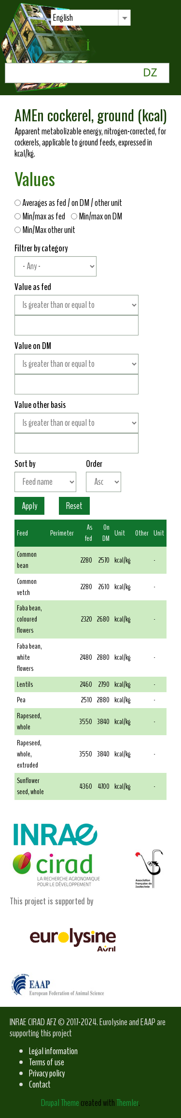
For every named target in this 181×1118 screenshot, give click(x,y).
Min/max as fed (42, 216)
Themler (127, 1102)
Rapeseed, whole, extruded (29, 754)
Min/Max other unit (44, 229)
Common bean (27, 560)
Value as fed (32, 286)
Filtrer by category (41, 248)
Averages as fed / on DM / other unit (70, 202)
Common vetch (27, 587)
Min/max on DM (98, 216)
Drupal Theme (60, 1102)
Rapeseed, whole (29, 721)
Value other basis (40, 404)
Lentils (25, 684)
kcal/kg (122, 560)
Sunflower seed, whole (30, 786)
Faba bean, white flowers (29, 657)
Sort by (24, 463)
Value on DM (32, 345)
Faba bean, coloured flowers (29, 619)
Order (94, 463)
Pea (21, 700)
